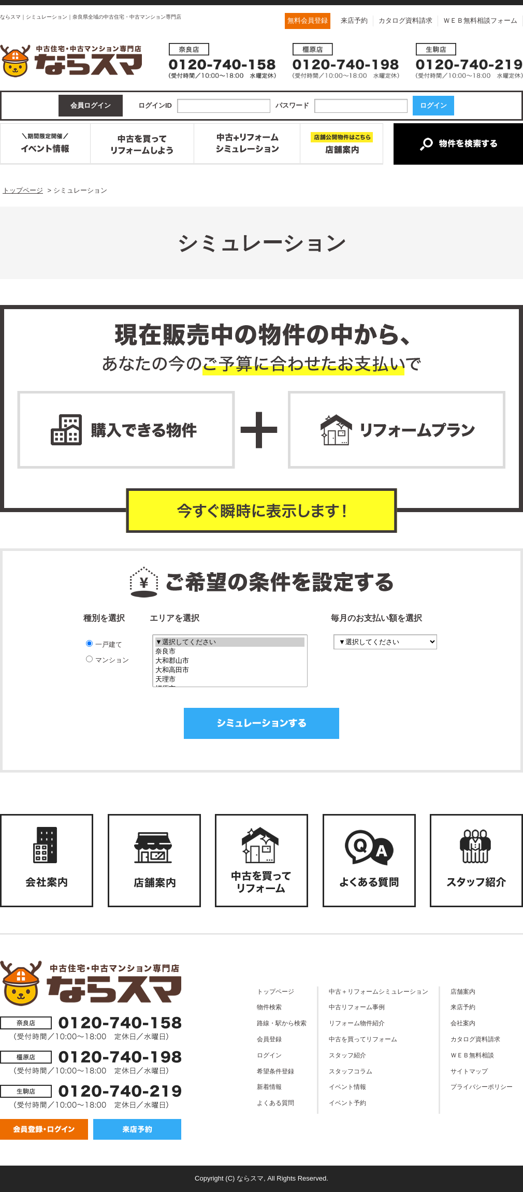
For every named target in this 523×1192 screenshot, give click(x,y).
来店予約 (354, 20)
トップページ (275, 991)
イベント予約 (347, 1102)
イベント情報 (347, 1086)
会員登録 (269, 1039)
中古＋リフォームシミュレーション (378, 991)
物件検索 (269, 1007)
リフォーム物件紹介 (357, 1023)
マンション (107, 660)
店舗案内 (463, 991)
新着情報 (269, 1086)
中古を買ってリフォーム (363, 1039)
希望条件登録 (275, 1071)
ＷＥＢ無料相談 (472, 1055)
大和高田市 (229, 670)
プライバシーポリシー (482, 1086)
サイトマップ (469, 1071)
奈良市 (229, 651)
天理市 (229, 679)
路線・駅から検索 (282, 1023)
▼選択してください (229, 642)
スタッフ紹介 (347, 1055)
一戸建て (104, 644)
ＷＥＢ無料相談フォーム (480, 20)
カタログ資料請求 (405, 20)
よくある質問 (275, 1102)
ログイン (269, 1055)
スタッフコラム (350, 1071)
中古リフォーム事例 (357, 1007)
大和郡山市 (229, 660)
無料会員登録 (307, 20)
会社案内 (463, 1023)
